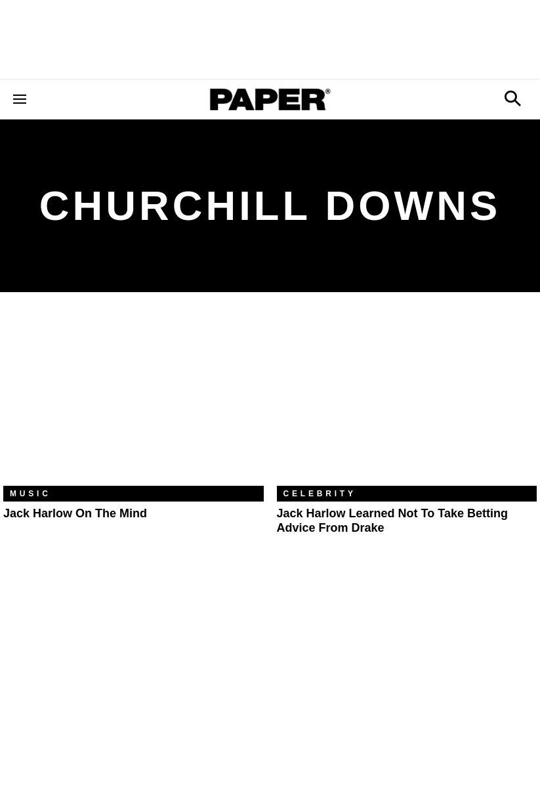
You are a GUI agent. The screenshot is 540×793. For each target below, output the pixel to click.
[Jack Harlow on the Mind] (133, 398)
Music (30, 493)
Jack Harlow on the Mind (75, 513)
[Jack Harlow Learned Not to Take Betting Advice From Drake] (407, 398)
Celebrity (319, 493)
